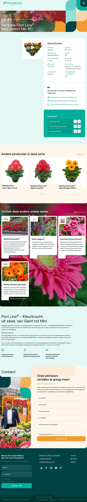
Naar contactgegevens (45, 383)
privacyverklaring (57, 434)
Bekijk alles (80, 154)
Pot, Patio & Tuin (19, 19)
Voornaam (42, 398)
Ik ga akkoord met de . (51, 434)
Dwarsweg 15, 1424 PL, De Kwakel (49, 455)
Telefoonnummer (44, 411)
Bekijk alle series (79, 212)
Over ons (73, 455)
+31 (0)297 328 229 (45, 458)
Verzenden (60, 439)
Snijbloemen (6, 479)
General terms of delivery (78, 499)
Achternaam (42, 404)
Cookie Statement (42, 499)
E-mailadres (42, 418)
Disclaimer (53, 499)
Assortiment (8, 19)
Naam (5, 467)
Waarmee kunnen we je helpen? (48, 424)
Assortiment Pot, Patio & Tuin (34, 19)
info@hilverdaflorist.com (46, 462)
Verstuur (15, 486)
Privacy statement (63, 499)
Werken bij (73, 458)
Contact (73, 462)
